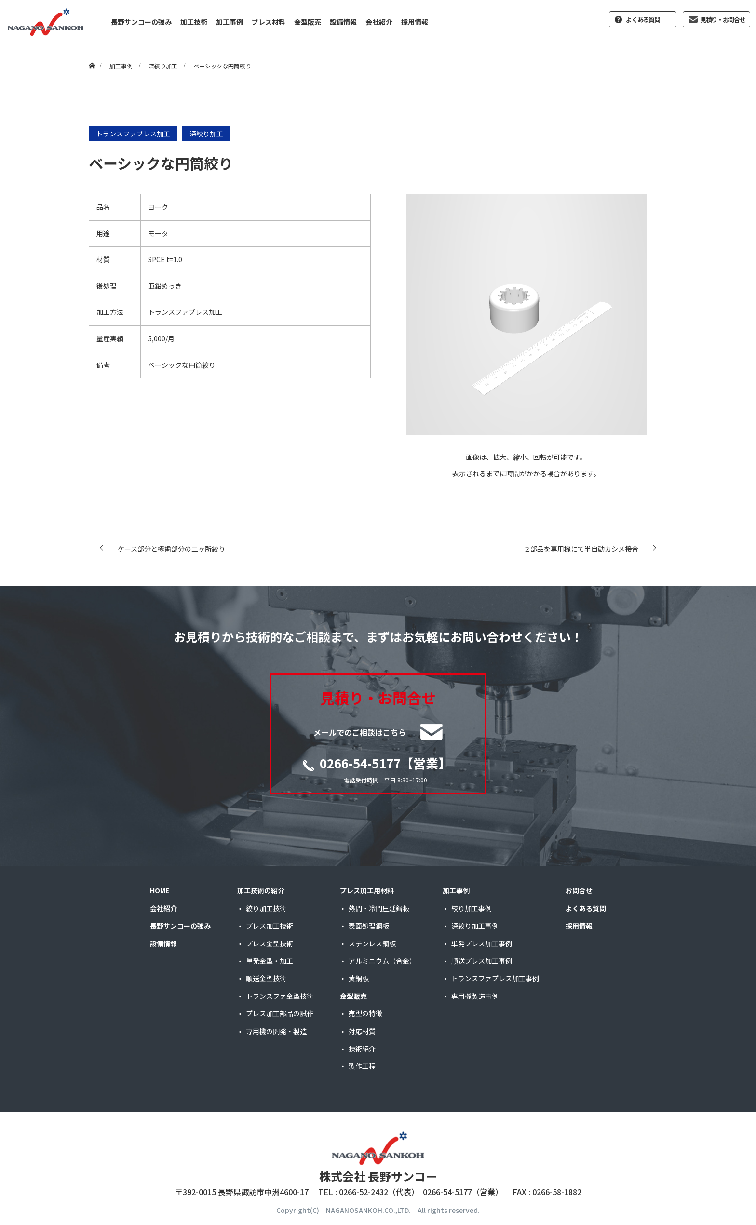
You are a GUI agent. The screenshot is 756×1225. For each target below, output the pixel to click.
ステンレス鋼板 (372, 943)
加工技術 (193, 22)
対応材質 (362, 1031)
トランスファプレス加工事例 (495, 978)
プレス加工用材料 (367, 890)
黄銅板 (359, 978)
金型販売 (307, 22)
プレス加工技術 (269, 925)
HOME (159, 890)
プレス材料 (268, 22)
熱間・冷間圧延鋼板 (379, 908)
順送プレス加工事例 (481, 961)
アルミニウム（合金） (382, 961)
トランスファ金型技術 (279, 996)
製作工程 (362, 1066)
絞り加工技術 (266, 908)
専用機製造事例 (475, 996)
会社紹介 (378, 22)
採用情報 (414, 22)
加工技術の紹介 (260, 890)
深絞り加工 (206, 133)
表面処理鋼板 (369, 925)
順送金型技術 (266, 978)
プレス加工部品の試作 (279, 1013)
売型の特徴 (365, 1013)
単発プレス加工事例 (481, 943)
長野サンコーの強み (141, 22)
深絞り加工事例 (475, 925)
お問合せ (579, 890)
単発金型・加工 (269, 961)
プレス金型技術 (269, 943)
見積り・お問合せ (722, 19)
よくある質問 (643, 19)
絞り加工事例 (471, 908)
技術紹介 (362, 1048)
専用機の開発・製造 (276, 1031)
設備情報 (343, 22)
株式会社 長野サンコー (378, 1176)
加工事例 (229, 22)
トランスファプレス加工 (133, 133)
